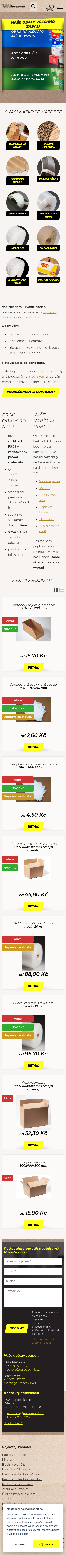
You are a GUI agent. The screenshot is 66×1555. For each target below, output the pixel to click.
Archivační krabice (15, 1489)
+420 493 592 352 (16, 1366)
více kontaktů (13, 1423)
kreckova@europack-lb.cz (22, 1369)
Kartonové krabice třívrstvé (22, 1479)
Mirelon (44, 488)
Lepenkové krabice (16, 1469)
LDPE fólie (46, 519)
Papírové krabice (14, 1455)
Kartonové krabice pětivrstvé (23, 1474)
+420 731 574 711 (15, 1379)
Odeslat (17, 1328)
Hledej (33, 6)
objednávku (30, 317)
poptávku (49, 312)
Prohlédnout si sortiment (31, 392)
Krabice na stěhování (17, 1484)
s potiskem (37, 376)
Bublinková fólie (14, 1464)
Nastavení (19, 1544)
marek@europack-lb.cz (20, 1383)
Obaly (6, 1499)
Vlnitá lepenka (49, 481)
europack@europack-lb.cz (25, 1413)
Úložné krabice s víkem (19, 1494)
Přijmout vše (46, 1544)
